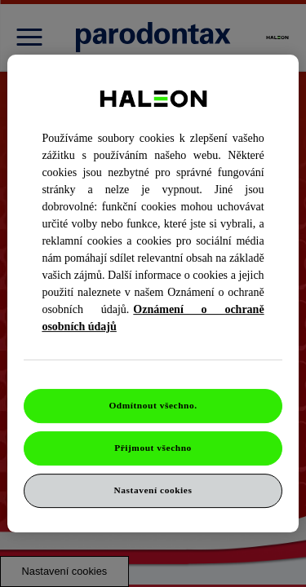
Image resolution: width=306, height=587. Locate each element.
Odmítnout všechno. (153, 405)
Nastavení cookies (153, 490)
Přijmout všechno (153, 447)
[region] (152, 293)
